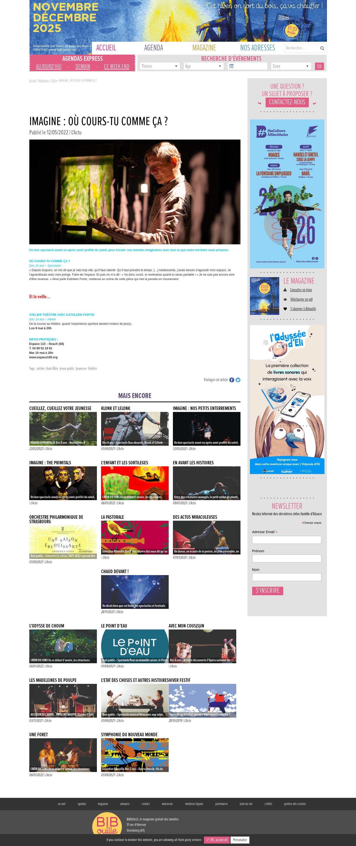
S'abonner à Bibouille (303, 309)
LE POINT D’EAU (114, 626)
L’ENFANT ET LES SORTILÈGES (124, 463)
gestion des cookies (295, 804)
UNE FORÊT (38, 735)
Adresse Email (264, 532)
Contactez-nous (287, 102)
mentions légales (194, 804)
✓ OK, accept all (216, 840)
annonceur (167, 804)
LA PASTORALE (112, 517)
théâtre (92, 368)
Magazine (44, 80)
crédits (268, 804)
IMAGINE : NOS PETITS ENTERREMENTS (204, 408)
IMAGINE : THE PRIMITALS (50, 463)
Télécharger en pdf (301, 299)
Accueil (33, 80)
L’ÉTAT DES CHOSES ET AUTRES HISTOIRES (135, 680)
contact (146, 804)
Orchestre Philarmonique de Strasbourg (56, 519)
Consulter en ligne (301, 290)
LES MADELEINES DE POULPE (53, 680)
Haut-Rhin (52, 368)
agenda (82, 804)
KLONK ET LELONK (115, 408)
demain (83, 67)
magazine (103, 804)
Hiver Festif (180, 680)
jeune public (67, 368)
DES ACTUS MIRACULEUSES (195, 517)
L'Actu (54, 80)
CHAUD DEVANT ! (115, 571)
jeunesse (81, 368)
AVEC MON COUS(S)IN (186, 626)
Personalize (240, 840)
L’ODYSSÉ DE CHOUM (46, 626)
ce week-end (116, 67)
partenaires (221, 804)
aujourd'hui (49, 67)
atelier (41, 368)
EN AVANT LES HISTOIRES (193, 463)
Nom (256, 570)
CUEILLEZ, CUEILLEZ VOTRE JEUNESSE (60, 408)
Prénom (258, 551)
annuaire (124, 804)
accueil (62, 804)
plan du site (246, 804)
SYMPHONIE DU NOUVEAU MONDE (129, 735)
